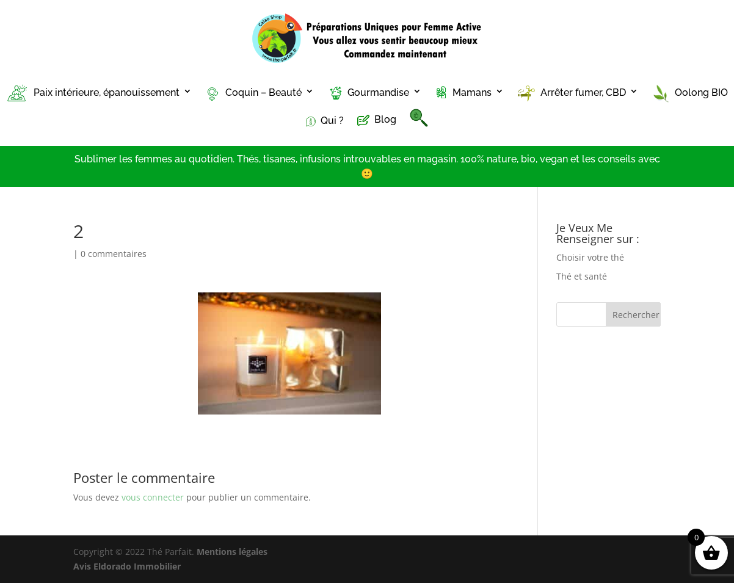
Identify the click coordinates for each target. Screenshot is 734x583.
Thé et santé (581, 276)
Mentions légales (232, 551)
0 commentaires (114, 253)
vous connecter (153, 497)
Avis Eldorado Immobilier (127, 566)
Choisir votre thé (590, 257)
